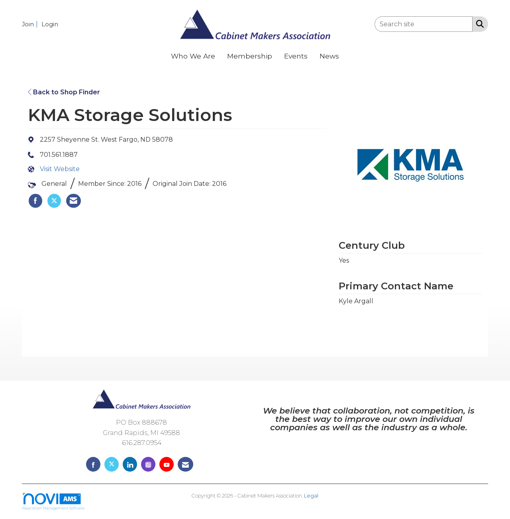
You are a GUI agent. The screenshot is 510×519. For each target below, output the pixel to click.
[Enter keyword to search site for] (424, 24)
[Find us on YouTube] (166, 464)
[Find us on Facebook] (93, 464)
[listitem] (31, 24)
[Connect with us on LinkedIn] (130, 464)
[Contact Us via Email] (185, 464)
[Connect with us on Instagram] (148, 464)
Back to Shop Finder (64, 92)
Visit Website (60, 169)
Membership (249, 56)
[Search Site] (478, 23)
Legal (311, 496)
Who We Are (193, 56)
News (329, 56)
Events (296, 56)
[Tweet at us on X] (111, 464)
